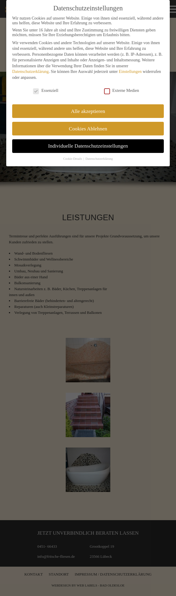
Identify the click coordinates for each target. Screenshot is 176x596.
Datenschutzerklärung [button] (99, 158)
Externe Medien (121, 90)
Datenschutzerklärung (30, 71)
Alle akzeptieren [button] (88, 111)
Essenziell (45, 90)
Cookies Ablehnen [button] (88, 129)
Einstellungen (130, 71)
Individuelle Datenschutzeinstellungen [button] (88, 146)
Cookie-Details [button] (73, 158)
